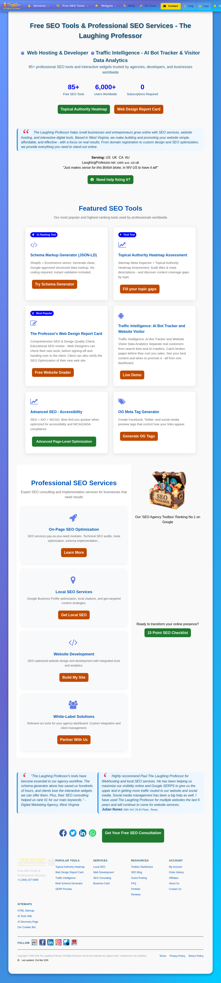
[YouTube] (74, 943)
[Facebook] (42, 943)
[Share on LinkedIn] (82, 833)
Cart (203, 6)
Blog (129, 5)
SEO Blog (136, 872)
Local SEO (99, 866)
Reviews (136, 894)
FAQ (188, 6)
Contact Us (175, 889)
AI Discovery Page (28, 921)
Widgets (107, 5)
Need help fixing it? (110, 180)
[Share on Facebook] (63, 833)
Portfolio (135, 889)
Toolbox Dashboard (142, 866)
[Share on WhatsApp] (92, 833)
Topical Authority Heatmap (84, 109)
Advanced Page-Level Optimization (64, 441)
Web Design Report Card (138, 109)
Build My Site (73, 677)
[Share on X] (73, 833)
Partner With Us (74, 740)
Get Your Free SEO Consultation (133, 833)
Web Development (103, 872)
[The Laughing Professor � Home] (13, 6)
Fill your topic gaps (140, 289)
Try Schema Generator (54, 284)
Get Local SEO (74, 615)
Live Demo (132, 375)
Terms (162, 955)
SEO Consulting (102, 878)
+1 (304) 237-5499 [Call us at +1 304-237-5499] (28, 879)
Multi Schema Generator (69, 883)
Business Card (101, 883)
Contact (170, 6)
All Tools (148, 5)
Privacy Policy (177, 955)
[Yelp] (34, 943)
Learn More (74, 552)
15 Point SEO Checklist (167, 633)
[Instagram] (58, 943)
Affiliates (173, 878)
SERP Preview (63, 889)
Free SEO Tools (73, 5)
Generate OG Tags (139, 436)
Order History (176, 872)
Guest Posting (139, 878)
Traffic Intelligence (65, 878)
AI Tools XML (25, 916)
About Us (174, 883)
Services (39, 5)
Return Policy (196, 955)
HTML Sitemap (26, 910)
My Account (175, 866)
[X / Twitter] (66, 943)
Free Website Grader (53, 372)
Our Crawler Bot (27, 927)
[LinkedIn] (50, 943)
